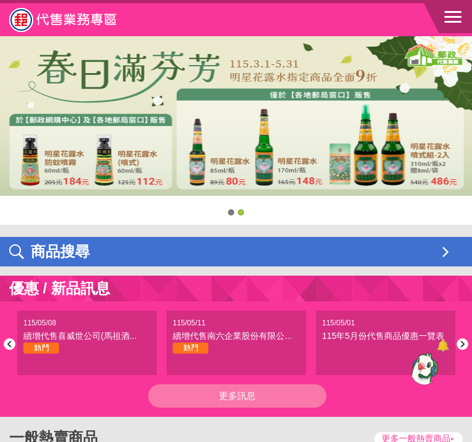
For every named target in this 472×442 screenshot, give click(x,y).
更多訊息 (237, 395)
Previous (11, 344)
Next (460, 344)
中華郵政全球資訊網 (76, 19)
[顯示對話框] (442, 345)
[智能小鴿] (422, 368)
